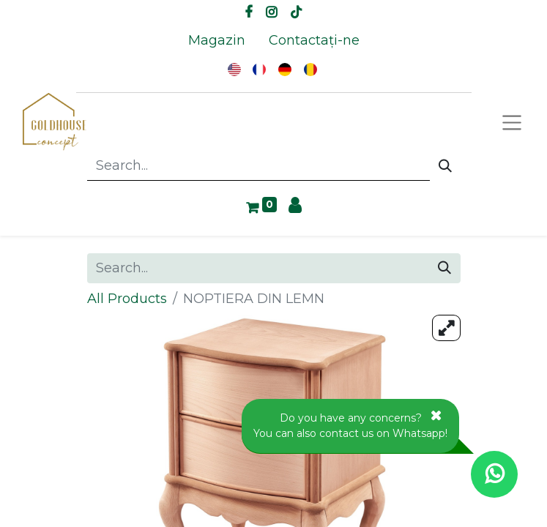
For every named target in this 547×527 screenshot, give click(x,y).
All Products (127, 299)
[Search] (445, 166)
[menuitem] (216, 40)
